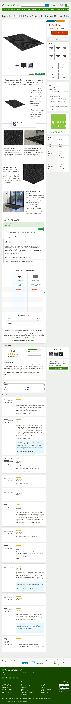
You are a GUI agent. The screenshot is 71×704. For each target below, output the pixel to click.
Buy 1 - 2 (50, 22)
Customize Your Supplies (7, 689)
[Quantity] (50, 33)
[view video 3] (60, 354)
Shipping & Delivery (64, 691)
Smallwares (24, 9)
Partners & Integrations (7, 692)
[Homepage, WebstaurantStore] (10, 5)
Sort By (4, 382)
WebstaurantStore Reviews (27, 692)
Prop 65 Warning (30, 340)
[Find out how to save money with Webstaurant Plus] (19, 285)
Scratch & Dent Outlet (25, 685)
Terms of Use (29, 232)
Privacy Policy (36, 232)
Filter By (4, 387)
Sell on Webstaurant (45, 692)
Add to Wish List (58, 39)
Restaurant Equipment (8, 9)
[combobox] (33, 5)
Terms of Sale (4, 698)
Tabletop (39, 9)
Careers (43, 687)
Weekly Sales (24, 687)
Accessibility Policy (27, 698)
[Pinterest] (17, 678)
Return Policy (44, 694)
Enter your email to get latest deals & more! (14, 661)
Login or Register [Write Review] (58, 368)
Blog (22, 684)
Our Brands (43, 685)
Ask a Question (40, 73)
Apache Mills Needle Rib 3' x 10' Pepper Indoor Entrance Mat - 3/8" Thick (19, 283)
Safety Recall (24, 694)
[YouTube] (6, 678)
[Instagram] (3, 678)
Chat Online (62, 689)
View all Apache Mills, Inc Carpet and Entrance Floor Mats (58, 132)
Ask (41, 229)
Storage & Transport (59, 9)
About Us (43, 684)
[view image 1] (51, 354)
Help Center (64, 684)
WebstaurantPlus (5, 684)
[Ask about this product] (23, 229)
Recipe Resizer (5, 690)
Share (31, 73)
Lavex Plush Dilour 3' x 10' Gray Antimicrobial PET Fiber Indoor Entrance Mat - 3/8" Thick (35, 283)
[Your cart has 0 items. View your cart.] (67, 5)
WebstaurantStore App (6, 687)
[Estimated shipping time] (55, 87)
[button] (17, 65)
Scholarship (43, 690)
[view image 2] (56, 354)
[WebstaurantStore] (19, 670)
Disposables (45, 9)
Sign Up (25, 663)
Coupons (23, 689)
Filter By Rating (27, 387)
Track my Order (64, 687)
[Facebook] (10, 678)
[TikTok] (14, 678)
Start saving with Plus (40, 663)
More (67, 9)
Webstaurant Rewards (6, 685)
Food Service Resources (26, 690)
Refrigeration (17, 9)
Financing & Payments (46, 689)
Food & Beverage (32, 9)
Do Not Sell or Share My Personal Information (41, 698)
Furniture (52, 9)
